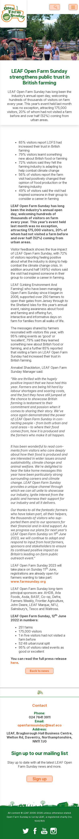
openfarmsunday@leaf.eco (39, 725)
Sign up (40, 778)
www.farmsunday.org (28, 581)
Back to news (39, 671)
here (14, 663)
